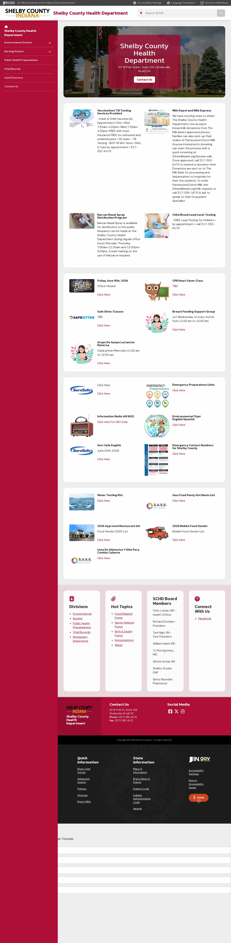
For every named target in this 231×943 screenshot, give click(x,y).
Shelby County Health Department (86, 12)
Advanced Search (83, 780)
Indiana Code (141, 788)
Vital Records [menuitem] (12, 68)
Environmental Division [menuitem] (18, 41)
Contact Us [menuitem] (11, 86)
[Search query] (201, 12)
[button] (147, 3)
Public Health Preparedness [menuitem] (21, 59)
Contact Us (144, 79)
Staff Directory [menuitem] (13, 77)
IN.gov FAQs (84, 801)
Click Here (103, 294)
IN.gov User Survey (84, 770)
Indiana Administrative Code (142, 798)
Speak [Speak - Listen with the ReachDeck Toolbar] (198, 798)
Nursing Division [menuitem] (14, 50)
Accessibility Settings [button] (196, 771)
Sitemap (82, 794)
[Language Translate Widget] (181, 3)
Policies (81, 788)
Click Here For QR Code (112, 421)
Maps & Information (140, 770)
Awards (137, 808)
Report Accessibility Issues (196, 783)
